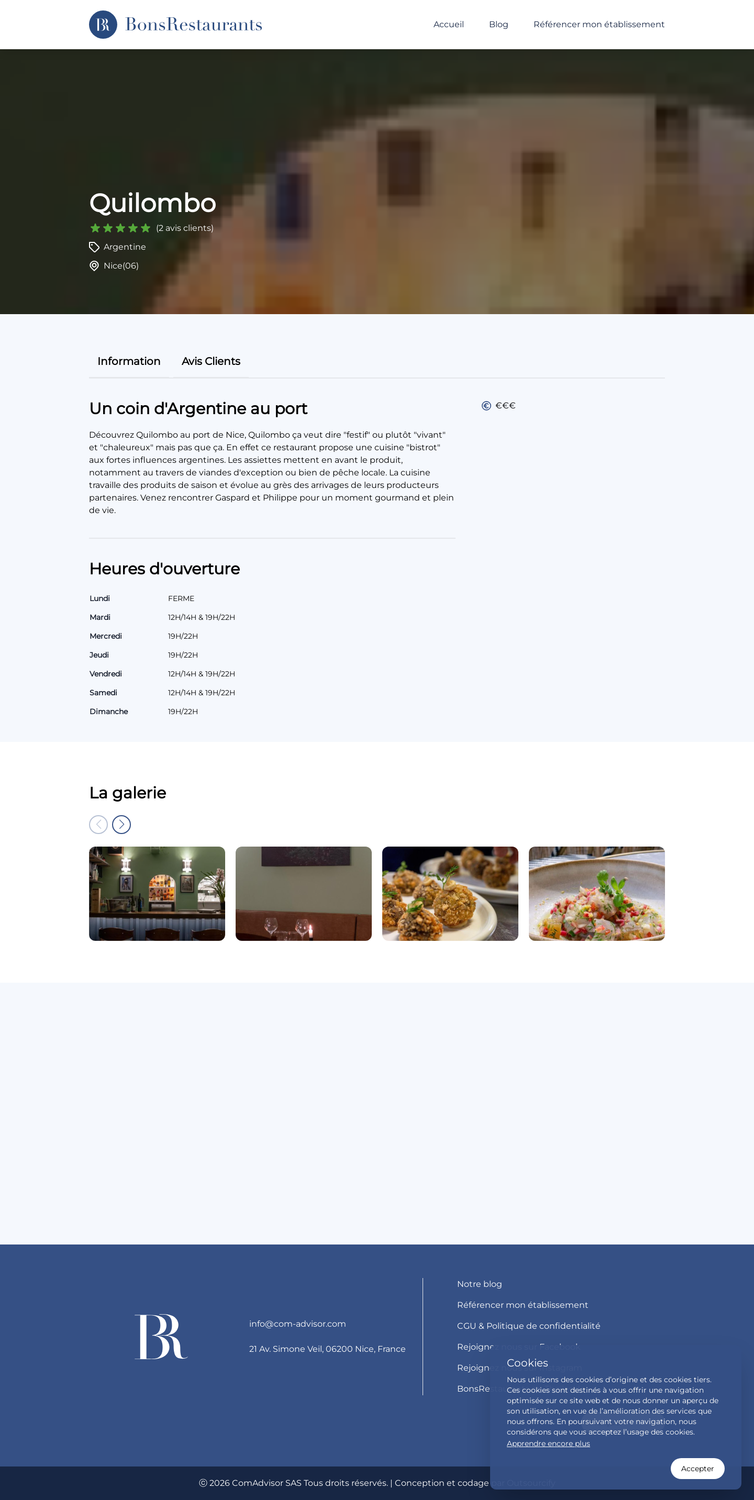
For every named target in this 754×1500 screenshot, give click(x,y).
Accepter (697, 1468)
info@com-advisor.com (297, 1324)
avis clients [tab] (211, 361)
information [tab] (129, 361)
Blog (498, 24)
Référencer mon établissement (599, 24)
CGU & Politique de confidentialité (529, 1326)
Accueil (449, 24)
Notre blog (479, 1284)
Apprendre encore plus (548, 1443)
